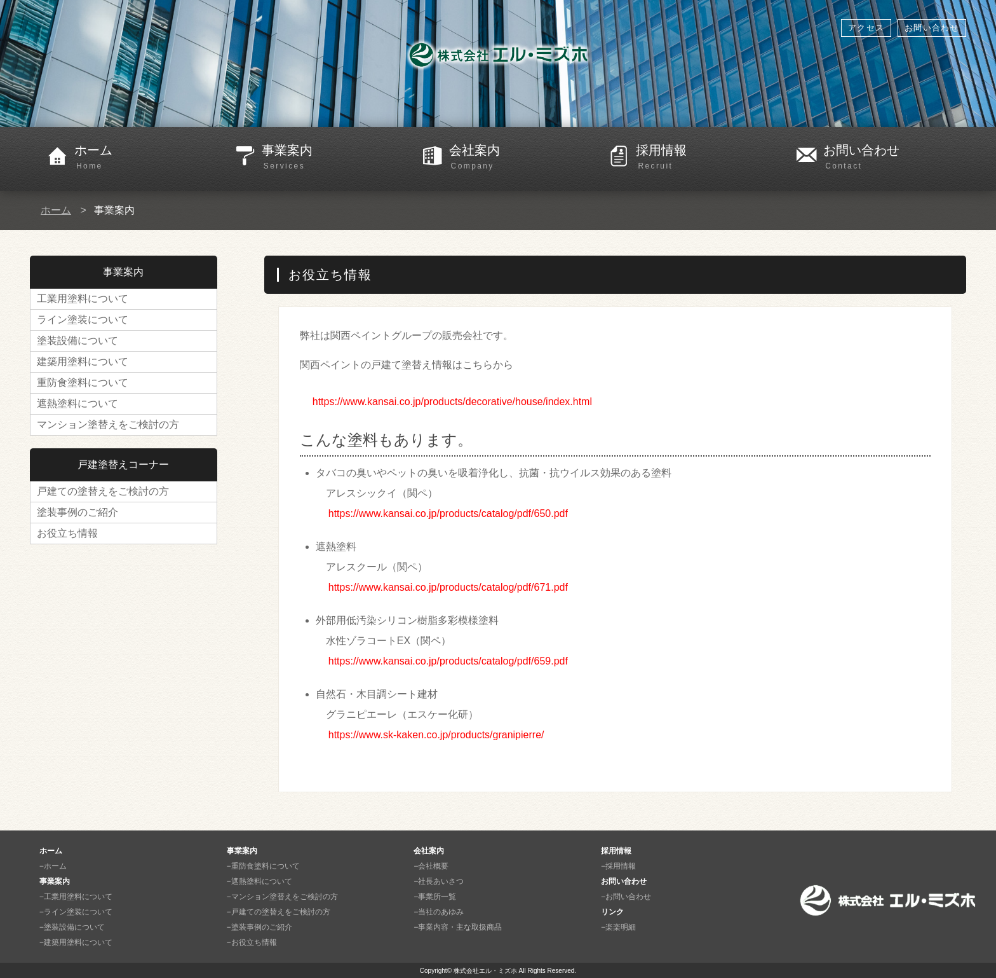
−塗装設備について (72, 927)
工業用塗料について (82, 298)
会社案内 (520, 157)
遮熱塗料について (77, 403)
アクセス (866, 27)
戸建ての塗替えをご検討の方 (103, 491)
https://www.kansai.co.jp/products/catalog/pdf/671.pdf (448, 587)
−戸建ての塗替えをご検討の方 (278, 911)
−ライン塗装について (75, 911)
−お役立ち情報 (252, 942)
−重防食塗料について (263, 866)
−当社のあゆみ (439, 911)
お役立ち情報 (67, 533)
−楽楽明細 (618, 927)
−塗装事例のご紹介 (259, 927)
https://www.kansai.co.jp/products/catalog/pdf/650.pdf (448, 513)
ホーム (145, 157)
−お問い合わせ (626, 896)
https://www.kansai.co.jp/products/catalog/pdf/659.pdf (448, 661)
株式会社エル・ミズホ (485, 970)
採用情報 (707, 157)
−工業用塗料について (75, 896)
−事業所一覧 (435, 896)
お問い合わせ (932, 27)
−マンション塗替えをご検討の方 (282, 896)
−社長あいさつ (439, 881)
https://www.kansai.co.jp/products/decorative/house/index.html (452, 401)
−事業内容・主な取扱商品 (458, 927)
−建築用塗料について (75, 942)
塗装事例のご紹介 (77, 512)
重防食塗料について (82, 382)
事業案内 (333, 157)
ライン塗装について (82, 319)
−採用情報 (618, 866)
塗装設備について (77, 340)
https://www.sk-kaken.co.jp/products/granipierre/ (436, 734)
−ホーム (53, 866)
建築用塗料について (82, 361)
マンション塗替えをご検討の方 (108, 424)
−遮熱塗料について (259, 881)
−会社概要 (431, 866)
